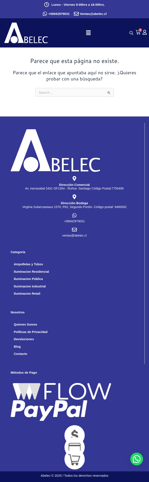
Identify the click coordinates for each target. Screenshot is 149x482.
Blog (17, 346)
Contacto (20, 354)
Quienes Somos (25, 324)
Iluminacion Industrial (30, 286)
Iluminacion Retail (27, 293)
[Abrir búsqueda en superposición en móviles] (130, 33)
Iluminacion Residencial (31, 271)
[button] (88, 32)
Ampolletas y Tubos (28, 264)
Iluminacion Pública (28, 279)
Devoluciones (24, 339)
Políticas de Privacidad (31, 332)
